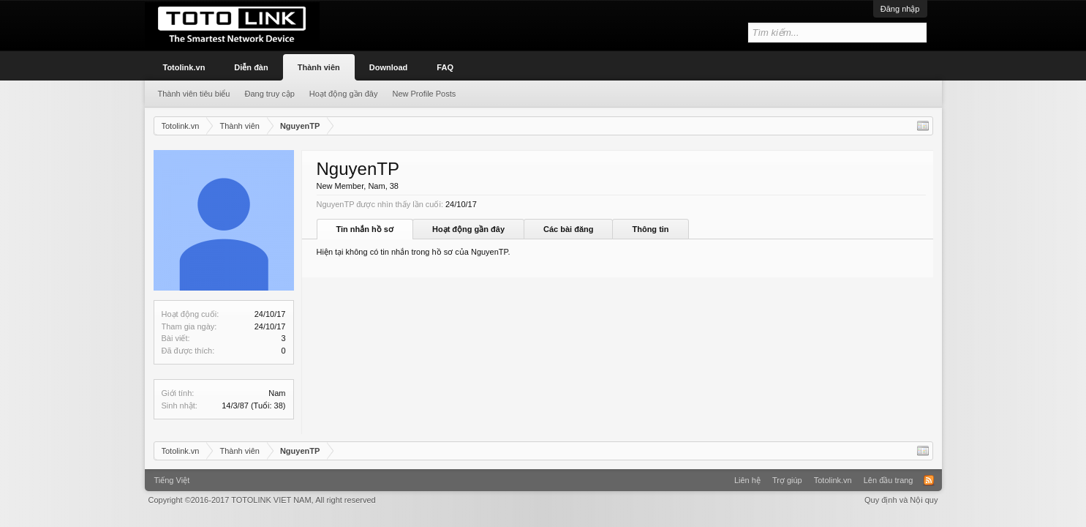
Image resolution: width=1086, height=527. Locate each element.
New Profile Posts (424, 93)
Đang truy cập (269, 93)
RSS (929, 480)
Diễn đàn (251, 67)
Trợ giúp (787, 480)
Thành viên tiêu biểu (194, 93)
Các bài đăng (568, 229)
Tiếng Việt (172, 480)
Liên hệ (747, 480)
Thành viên (319, 67)
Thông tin (650, 229)
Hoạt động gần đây (468, 229)
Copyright (262, 500)
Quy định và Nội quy (901, 500)
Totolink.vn (184, 67)
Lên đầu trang (888, 480)
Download (388, 67)
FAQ (445, 67)
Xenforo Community (543, 475)
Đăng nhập (900, 8)
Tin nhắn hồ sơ (364, 229)
